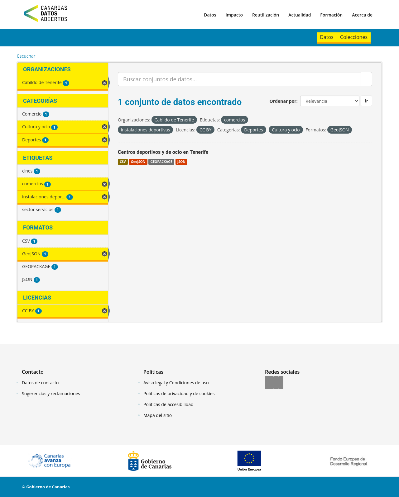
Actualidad (299, 15)
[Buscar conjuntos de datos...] (239, 79)
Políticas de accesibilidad (168, 404)
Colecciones (354, 37)
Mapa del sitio (157, 415)
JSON (181, 161)
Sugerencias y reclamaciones (51, 393)
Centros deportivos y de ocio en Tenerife (163, 152)
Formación (331, 15)
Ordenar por (283, 101)
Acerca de (362, 15)
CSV (123, 161)
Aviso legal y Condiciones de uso (176, 383)
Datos (210, 15)
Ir (366, 101)
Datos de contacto (40, 383)
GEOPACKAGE (161, 161)
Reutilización (265, 15)
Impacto (234, 15)
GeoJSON (138, 161)
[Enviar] (366, 79)
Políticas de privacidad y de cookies (178, 393)
